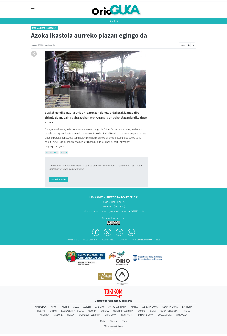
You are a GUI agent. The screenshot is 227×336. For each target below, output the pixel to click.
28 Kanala (181, 315)
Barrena (187, 307)
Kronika (44, 315)
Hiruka (186, 311)
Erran (53, 311)
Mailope (58, 315)
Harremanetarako (142, 240)
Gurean (114, 321)
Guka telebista (168, 311)
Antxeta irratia (117, 307)
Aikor (54, 307)
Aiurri (65, 307)
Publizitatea (108, 240)
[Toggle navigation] (33, 9)
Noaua (70, 315)
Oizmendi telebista (89, 315)
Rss (158, 240)
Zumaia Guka (165, 315)
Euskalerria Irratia (72, 311)
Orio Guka (110, 315)
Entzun (185, 45)
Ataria (134, 307)
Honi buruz (73, 240)
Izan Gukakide (58, 179)
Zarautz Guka (145, 315)
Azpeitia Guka (150, 307)
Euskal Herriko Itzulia (44, 28)
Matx (102, 321)
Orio (113, 21)
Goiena (105, 311)
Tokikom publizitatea (113, 326)
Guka (153, 311)
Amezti (87, 307)
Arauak (123, 240)
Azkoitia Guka (170, 307)
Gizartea (51, 152)
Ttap (124, 321)
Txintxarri (127, 315)
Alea (76, 307)
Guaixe (141, 311)
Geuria (92, 311)
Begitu (41, 311)
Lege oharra (90, 240)
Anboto (99, 307)
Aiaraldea (40, 307)
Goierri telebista (123, 311)
